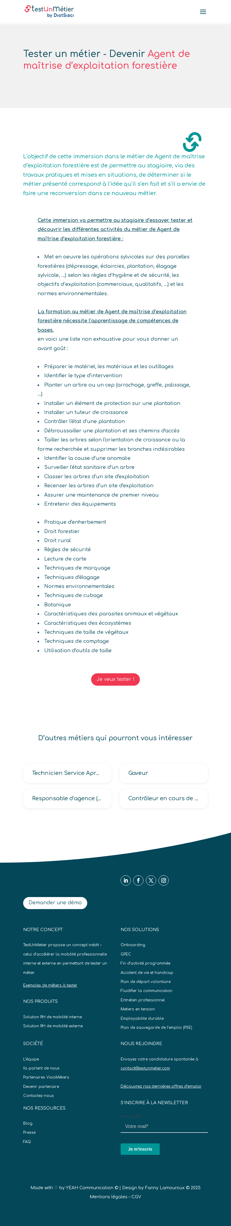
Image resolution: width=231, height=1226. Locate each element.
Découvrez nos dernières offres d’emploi (161, 1086)
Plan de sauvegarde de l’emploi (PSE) (156, 1027)
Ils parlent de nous (41, 1068)
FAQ (27, 1142)
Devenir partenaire (41, 1087)
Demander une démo (55, 902)
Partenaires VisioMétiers (46, 1077)
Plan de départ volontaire (146, 982)
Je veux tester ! (115, 679)
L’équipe (31, 1059)
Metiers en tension (138, 1009)
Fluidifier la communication (146, 991)
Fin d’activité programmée (145, 963)
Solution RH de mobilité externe (53, 1026)
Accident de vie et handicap (147, 973)
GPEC (126, 954)
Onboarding (133, 945)
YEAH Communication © (92, 1188)
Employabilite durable (142, 1018)
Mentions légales (109, 1197)
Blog (27, 1123)
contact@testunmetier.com (145, 1068)
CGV (136, 1197)
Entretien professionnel (143, 1000)
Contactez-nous (38, 1096)
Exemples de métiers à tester (50, 985)
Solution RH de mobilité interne (52, 1017)
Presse (29, 1132)
